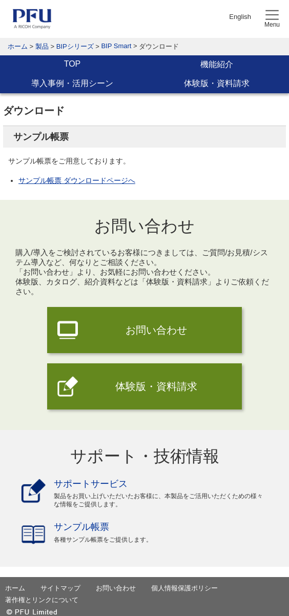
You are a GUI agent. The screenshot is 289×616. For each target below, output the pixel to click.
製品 (42, 46)
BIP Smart (116, 46)
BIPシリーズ (75, 46)
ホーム (18, 46)
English (240, 16)
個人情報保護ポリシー (184, 588)
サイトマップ (60, 588)
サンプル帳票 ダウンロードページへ (76, 180)
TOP (72, 63)
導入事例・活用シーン (72, 83)
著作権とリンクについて (41, 600)
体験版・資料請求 (217, 83)
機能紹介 (216, 64)
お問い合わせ (156, 330)
